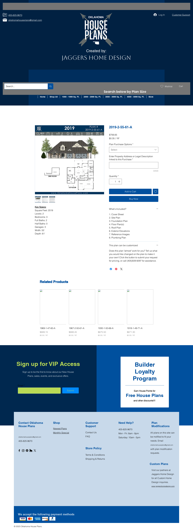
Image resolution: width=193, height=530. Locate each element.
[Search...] (24, 86)
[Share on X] (121, 269)
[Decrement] (111, 181)
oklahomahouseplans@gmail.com (29, 437)
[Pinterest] (27, 450)
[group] (96, 313)
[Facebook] (19, 450)
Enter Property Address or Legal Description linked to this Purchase (131, 158)
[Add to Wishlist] (155, 191)
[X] (34, 450)
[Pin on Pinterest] (116, 269)
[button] (183, 86)
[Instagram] (23, 450)
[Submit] (70, 390)
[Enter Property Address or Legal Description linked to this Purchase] (133, 165)
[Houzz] (31, 450)
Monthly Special (61, 432)
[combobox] (133, 149)
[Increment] (119, 181)
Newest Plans (60, 428)
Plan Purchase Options (121, 144)
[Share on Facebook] (111, 269)
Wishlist (168, 86)
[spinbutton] (115, 181)
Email (20, 385)
